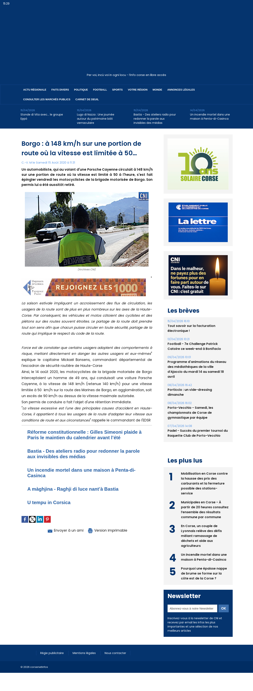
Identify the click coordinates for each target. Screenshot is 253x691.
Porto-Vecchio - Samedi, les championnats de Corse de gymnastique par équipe (190, 412)
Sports (117, 89)
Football (100, 89)
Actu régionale (34, 89)
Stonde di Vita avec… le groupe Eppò (42, 117)
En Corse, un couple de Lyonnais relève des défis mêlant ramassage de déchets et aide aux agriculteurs (201, 536)
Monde (157, 89)
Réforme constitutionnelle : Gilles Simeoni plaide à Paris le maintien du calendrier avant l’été (84, 434)
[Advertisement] (126, 41)
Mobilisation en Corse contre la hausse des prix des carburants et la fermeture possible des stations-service (204, 483)
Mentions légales (85, 653)
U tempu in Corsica (49, 502)
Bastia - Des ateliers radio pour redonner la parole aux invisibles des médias (155, 119)
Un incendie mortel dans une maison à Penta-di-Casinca (210, 117)
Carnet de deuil (87, 99)
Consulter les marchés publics (46, 99)
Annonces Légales (181, 89)
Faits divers (60, 89)
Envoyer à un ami (65, 530)
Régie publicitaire (52, 653)
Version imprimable (107, 530)
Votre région (138, 89)
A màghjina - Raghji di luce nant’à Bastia (73, 489)
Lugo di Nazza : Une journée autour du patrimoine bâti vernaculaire (95, 119)
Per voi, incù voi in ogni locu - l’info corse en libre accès (126, 75)
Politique (81, 89)
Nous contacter (115, 653)
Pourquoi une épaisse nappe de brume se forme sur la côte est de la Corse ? (204, 573)
